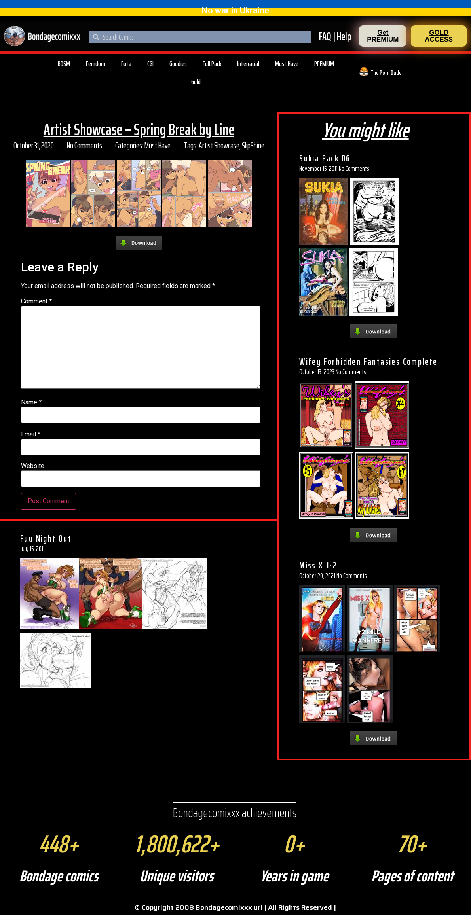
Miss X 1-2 (318, 565)
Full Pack (212, 63)
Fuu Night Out (46, 538)
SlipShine (253, 145)
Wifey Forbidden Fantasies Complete (368, 361)
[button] (382, 36)
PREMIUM (324, 63)
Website (32, 466)
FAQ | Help (335, 36)
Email (30, 434)
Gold (196, 81)
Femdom (95, 63)
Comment (36, 301)
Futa (126, 63)
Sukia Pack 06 (324, 158)
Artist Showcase (219, 145)
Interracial (248, 63)
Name (31, 402)
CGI (150, 63)
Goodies (178, 63)
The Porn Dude (386, 73)
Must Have (286, 63)
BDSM (64, 63)
